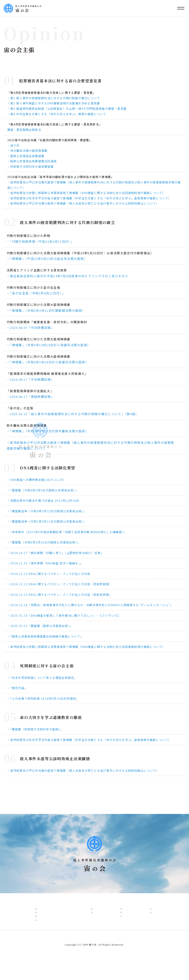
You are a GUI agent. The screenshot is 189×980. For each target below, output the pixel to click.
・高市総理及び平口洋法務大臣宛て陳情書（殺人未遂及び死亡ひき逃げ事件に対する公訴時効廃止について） (83, 203)
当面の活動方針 (40, 931)
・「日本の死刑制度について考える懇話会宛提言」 (42, 678)
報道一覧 (109, 923)
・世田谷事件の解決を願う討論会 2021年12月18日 (43, 500)
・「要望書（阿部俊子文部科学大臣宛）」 (35, 729)
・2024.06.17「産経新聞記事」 (30, 396)
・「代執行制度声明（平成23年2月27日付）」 (40, 241)
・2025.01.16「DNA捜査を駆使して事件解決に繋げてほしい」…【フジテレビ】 (64, 615)
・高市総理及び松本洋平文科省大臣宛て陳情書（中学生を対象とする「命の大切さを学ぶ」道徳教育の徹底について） (89, 198)
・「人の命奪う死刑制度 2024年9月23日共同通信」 (43, 698)
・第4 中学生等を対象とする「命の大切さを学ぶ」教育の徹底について (56, 114)
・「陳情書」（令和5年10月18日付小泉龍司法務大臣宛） (49, 345)
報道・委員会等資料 (113, 906)
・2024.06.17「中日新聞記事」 (30, 379)
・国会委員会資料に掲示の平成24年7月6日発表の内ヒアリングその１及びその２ (67, 276)
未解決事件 (86, 923)
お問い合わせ (170, 906)
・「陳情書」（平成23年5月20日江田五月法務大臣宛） (47, 258)
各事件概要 (82, 906)
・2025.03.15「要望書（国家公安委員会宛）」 (40, 626)
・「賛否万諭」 (17, 688)
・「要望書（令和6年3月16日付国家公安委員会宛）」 (43, 542)
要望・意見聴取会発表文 (24, 130)
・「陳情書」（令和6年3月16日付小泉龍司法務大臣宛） (48, 362)
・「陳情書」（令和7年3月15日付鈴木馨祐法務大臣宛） (48, 431)
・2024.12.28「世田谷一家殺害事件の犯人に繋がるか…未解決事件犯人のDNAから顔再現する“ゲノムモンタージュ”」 (90, 605)
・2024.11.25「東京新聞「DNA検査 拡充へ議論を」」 (45, 563)
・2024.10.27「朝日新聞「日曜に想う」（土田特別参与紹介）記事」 (55, 553)
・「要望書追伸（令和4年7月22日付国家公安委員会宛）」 (47, 511)
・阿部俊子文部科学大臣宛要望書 (30, 166)
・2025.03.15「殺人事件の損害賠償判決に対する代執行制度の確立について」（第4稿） (73, 414)
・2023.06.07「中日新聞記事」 (30, 327)
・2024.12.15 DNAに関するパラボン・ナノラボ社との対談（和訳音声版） (59, 594)
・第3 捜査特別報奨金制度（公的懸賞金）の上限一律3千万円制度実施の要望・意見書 (67, 108)
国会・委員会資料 (115, 931)
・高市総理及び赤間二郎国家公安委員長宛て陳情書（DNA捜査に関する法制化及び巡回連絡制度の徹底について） (86, 193)
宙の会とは (33, 906)
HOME (14, 906)
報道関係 (109, 915)
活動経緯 (36, 939)
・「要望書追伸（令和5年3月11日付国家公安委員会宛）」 (47, 521)
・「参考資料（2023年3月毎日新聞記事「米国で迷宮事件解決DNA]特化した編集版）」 (67, 532)
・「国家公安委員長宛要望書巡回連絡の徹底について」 (45, 636)
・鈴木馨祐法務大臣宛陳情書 (27, 150)
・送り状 (13, 145)
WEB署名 (144, 915)
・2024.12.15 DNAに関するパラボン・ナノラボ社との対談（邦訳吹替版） (59, 584)
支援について (146, 923)
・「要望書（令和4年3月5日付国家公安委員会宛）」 (42, 490)
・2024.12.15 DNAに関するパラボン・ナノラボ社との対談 (49, 574)
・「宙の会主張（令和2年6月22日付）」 (36, 293)
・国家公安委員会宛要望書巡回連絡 (32, 161)
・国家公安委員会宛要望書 (26, 156)
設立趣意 (36, 915)
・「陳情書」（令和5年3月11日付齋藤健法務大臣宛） (46, 310)
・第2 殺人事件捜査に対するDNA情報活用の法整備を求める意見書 (53, 103)
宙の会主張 (37, 923)
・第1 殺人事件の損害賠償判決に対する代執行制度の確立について (53, 98)
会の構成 (63, 906)
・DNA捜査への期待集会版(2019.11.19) (35, 480)
